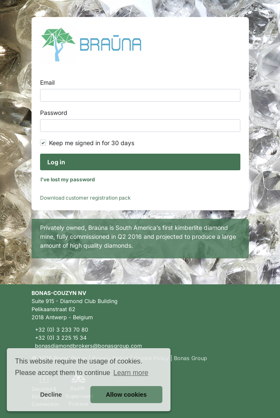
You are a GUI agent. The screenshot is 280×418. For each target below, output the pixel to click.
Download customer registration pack (85, 198)
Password (53, 112)
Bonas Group (190, 358)
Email (47, 82)
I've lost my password (67, 179)
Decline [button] (51, 394)
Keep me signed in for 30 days (91, 142)
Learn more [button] (130, 372)
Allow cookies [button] (126, 394)
